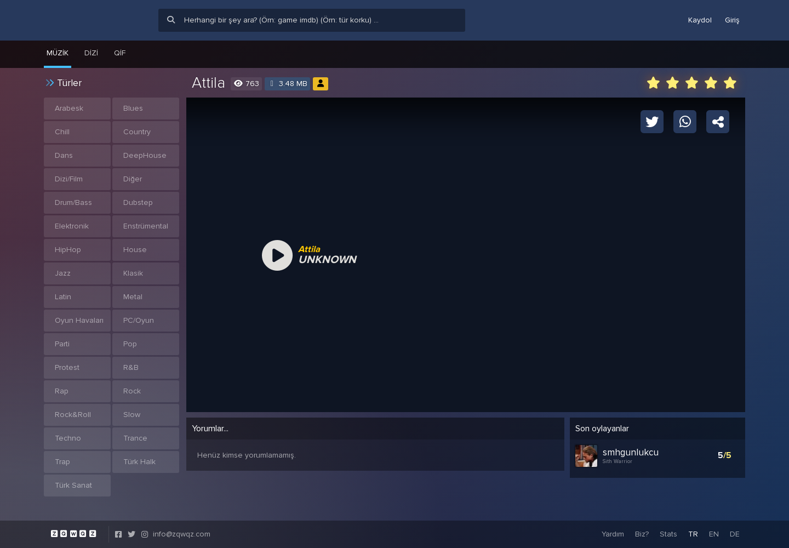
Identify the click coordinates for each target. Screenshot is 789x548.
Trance (135, 438)
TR (693, 534)
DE (735, 534)
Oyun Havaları (79, 320)
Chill (62, 131)
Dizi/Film (69, 179)
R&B (131, 367)
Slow (131, 414)
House (135, 249)
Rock (132, 391)
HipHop (68, 249)
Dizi (91, 53)
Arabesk (69, 108)
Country (137, 131)
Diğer (132, 179)
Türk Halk (139, 461)
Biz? (642, 534)
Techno (68, 438)
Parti (62, 344)
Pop (130, 344)
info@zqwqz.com (181, 534)
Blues (133, 108)
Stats (668, 534)
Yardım (613, 534)
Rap (61, 391)
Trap (62, 461)
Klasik (133, 273)
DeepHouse (145, 155)
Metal (132, 296)
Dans (64, 155)
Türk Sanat (73, 485)
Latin (63, 296)
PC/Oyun (138, 320)
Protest (67, 367)
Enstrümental (145, 226)
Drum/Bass (73, 202)
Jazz (63, 273)
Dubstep (138, 202)
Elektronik (72, 226)
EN (714, 534)
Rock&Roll (73, 414)
